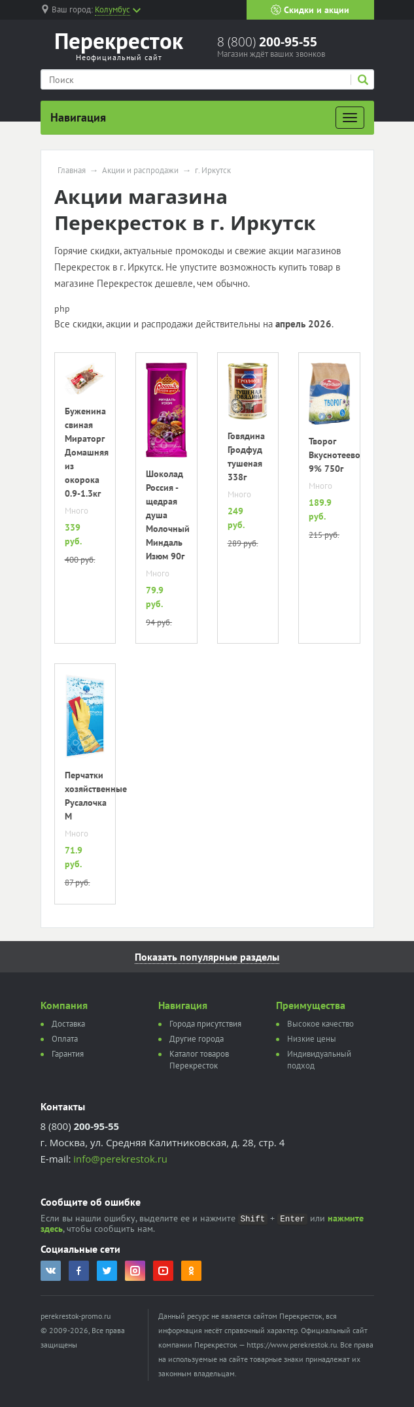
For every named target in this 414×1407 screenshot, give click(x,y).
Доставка (68, 1023)
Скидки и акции (310, 10)
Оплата (65, 1038)
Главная (72, 170)
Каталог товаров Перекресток (199, 1059)
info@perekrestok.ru (120, 1158)
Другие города (196, 1038)
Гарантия (68, 1053)
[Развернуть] (350, 118)
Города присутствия (205, 1023)
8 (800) (267, 41)
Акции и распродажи (140, 170)
